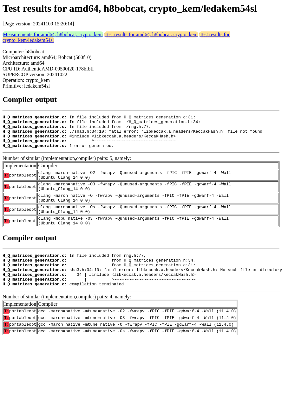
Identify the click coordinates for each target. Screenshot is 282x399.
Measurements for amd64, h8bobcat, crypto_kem (53, 34)
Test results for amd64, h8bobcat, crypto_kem (151, 34)
